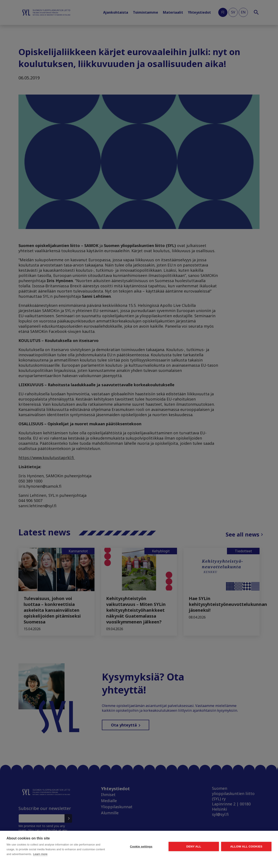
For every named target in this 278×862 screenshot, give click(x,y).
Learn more (40, 854)
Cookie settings (141, 846)
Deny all (193, 846)
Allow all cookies (246, 846)
